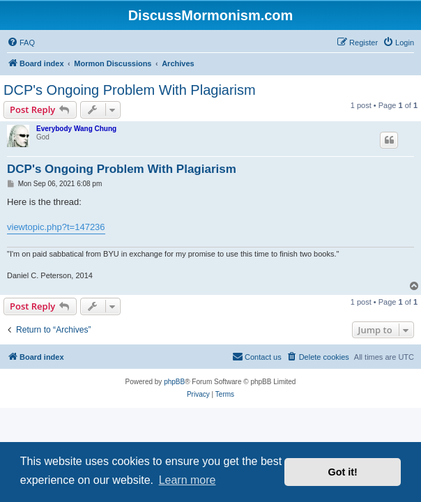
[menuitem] (21, 42)
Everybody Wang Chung (76, 128)
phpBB (174, 382)
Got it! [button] (343, 472)
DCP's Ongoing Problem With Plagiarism (129, 90)
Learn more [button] (187, 480)
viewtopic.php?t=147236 (56, 227)
